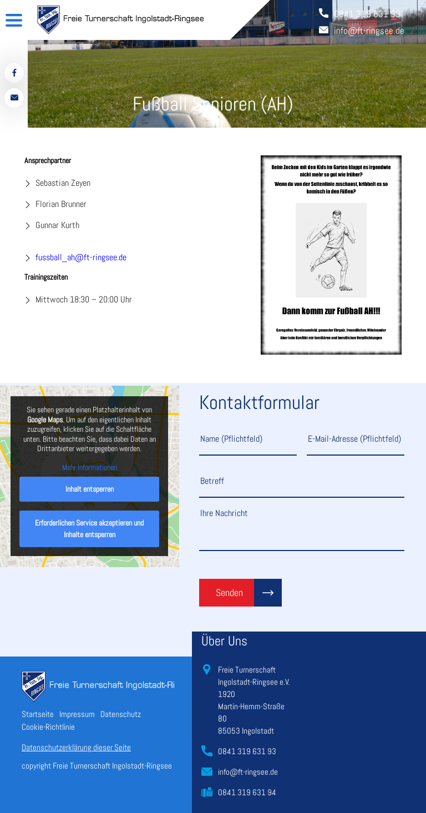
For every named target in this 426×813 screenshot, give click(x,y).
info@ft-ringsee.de (248, 771)
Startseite (38, 714)
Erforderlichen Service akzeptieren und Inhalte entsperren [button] (89, 529)
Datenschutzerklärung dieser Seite (76, 747)
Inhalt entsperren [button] (89, 489)
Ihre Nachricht (301, 529)
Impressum (77, 714)
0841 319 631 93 (247, 751)
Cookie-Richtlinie (48, 726)
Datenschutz (120, 714)
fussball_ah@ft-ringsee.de (81, 257)
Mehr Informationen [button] (89, 467)
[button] (24, 788)
